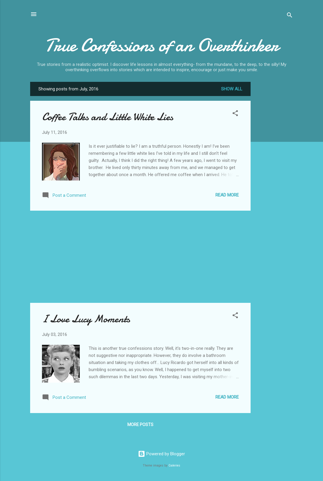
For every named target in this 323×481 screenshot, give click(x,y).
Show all (231, 89)
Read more (227, 195)
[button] (235, 114)
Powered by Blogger (161, 453)
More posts (140, 424)
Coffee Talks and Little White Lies (107, 117)
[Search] (289, 16)
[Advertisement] (274, 170)
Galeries (174, 465)
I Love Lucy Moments (86, 319)
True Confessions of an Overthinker (162, 45)
